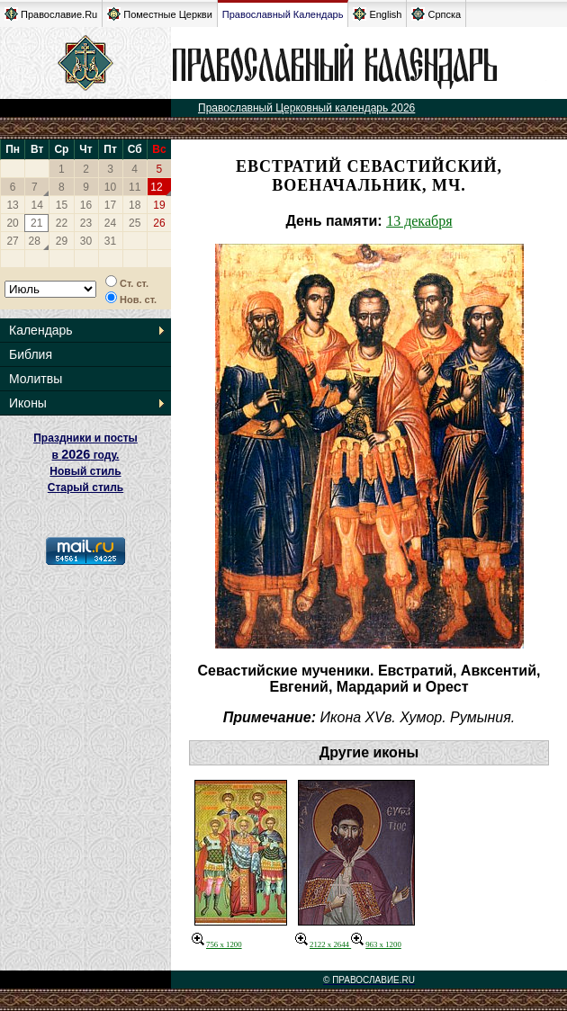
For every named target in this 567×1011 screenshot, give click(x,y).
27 (12, 241)
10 (110, 187)
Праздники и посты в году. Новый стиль (85, 455)
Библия (30, 354)
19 (159, 205)
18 (134, 205)
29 (62, 241)
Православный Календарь (283, 14)
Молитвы (35, 378)
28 (34, 241)
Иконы (28, 403)
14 (37, 205)
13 (12, 205)
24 (110, 223)
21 (36, 223)
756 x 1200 (217, 944)
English (377, 14)
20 (12, 223)
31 (110, 241)
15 (62, 205)
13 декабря (419, 220)
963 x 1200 (376, 944)
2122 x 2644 (323, 944)
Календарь (41, 330)
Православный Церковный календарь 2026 (306, 108)
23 (86, 223)
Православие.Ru (50, 14)
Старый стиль (85, 487)
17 (110, 205)
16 (86, 205)
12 (156, 187)
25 (134, 223)
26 (159, 223)
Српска (436, 14)
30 (86, 241)
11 (134, 187)
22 (62, 223)
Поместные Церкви (159, 14)
